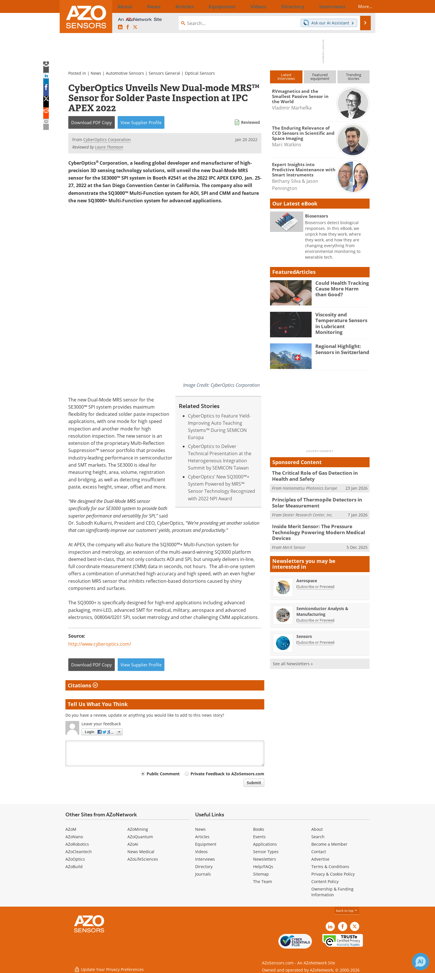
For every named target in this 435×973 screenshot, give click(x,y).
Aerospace (306, 575)
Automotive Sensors (125, 73)
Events (259, 836)
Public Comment (163, 773)
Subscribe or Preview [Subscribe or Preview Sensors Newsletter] (315, 637)
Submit (254, 782)
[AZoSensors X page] (135, 27)
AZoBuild (74, 866)
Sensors (304, 631)
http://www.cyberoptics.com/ (99, 644)
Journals (203, 874)
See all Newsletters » (293, 659)
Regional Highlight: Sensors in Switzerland (339, 348)
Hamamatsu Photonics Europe (310, 486)
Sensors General (165, 73)
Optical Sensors (200, 73)
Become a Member (329, 844)
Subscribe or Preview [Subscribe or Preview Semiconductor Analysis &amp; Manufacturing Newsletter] (315, 615)
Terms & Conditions (330, 866)
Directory (204, 866)
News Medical (140, 851)
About (317, 829)
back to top (347, 910)
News (96, 73)
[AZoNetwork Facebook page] (127, 27)
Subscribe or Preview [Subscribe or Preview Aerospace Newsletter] (315, 581)
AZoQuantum (140, 836)
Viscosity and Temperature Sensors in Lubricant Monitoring (341, 319)
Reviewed (250, 122)
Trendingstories (353, 76)
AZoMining (137, 829)
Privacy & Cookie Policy (333, 874)
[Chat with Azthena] (420, 961)
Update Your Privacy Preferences (109, 965)
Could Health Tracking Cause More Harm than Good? (340, 288)
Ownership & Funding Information (332, 891)
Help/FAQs (263, 866)
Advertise (320, 859)
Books (258, 829)
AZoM (70, 829)
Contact (318, 851)
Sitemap (261, 874)
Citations (83, 685)
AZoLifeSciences (142, 859)
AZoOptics (75, 859)
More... (360, 6)
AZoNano (74, 836)
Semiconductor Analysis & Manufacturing (322, 606)
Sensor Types (266, 851)
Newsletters (264, 859)
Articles (202, 836)
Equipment (205, 844)
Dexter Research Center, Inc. (308, 512)
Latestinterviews (286, 76)
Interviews (205, 859)
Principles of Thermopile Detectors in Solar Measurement (318, 500)
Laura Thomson (109, 147)
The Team (262, 881)
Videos (201, 851)
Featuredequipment (319, 76)
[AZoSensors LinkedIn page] (120, 27)
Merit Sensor (294, 542)
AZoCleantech (78, 851)
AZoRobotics (77, 844)
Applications (265, 844)
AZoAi (132, 844)
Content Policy (325, 881)
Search (318, 836)
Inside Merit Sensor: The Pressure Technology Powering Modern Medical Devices (313, 529)
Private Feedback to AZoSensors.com (227, 773)
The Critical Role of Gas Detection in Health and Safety (319, 475)
